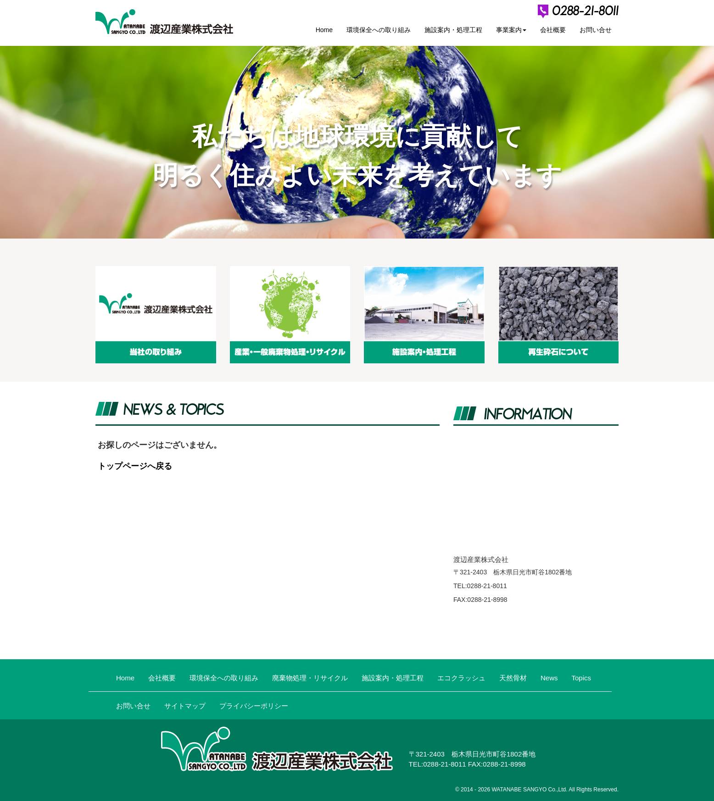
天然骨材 (513, 678)
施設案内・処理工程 (453, 29)
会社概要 (553, 29)
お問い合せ (596, 29)
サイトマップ (185, 706)
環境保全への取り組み (378, 29)
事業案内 (511, 29)
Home (324, 29)
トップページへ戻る (135, 466)
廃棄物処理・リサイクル (310, 678)
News (549, 678)
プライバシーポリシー (253, 706)
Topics (581, 678)
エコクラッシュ (461, 678)
